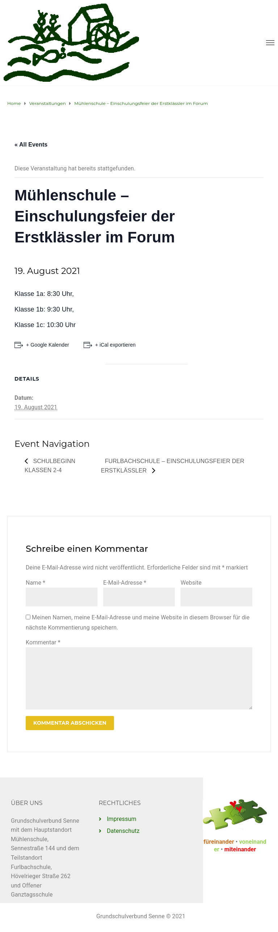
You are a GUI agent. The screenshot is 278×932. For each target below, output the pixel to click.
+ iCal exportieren (115, 345)
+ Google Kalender (47, 345)
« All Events (30, 144)
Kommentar (43, 642)
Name (35, 582)
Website (191, 582)
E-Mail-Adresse (124, 582)
